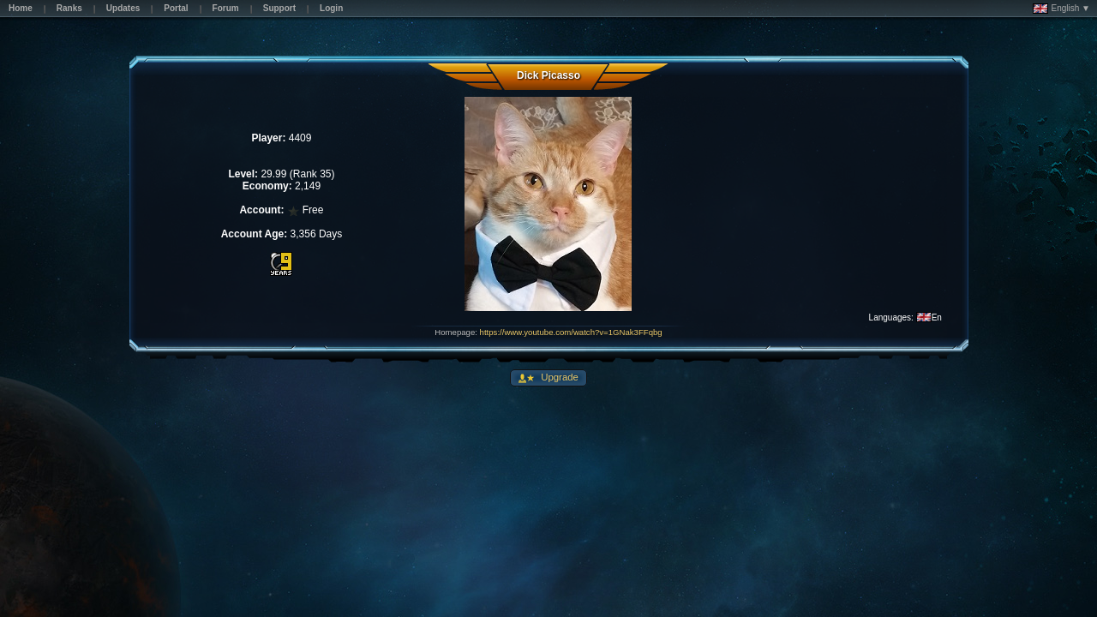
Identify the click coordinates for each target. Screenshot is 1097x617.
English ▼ (1061, 8)
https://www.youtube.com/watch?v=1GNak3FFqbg (571, 332)
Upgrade (558, 377)
